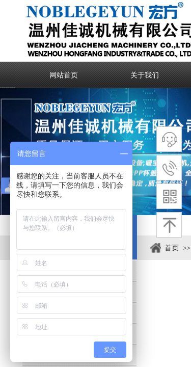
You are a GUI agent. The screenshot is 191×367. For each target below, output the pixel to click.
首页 (172, 248)
